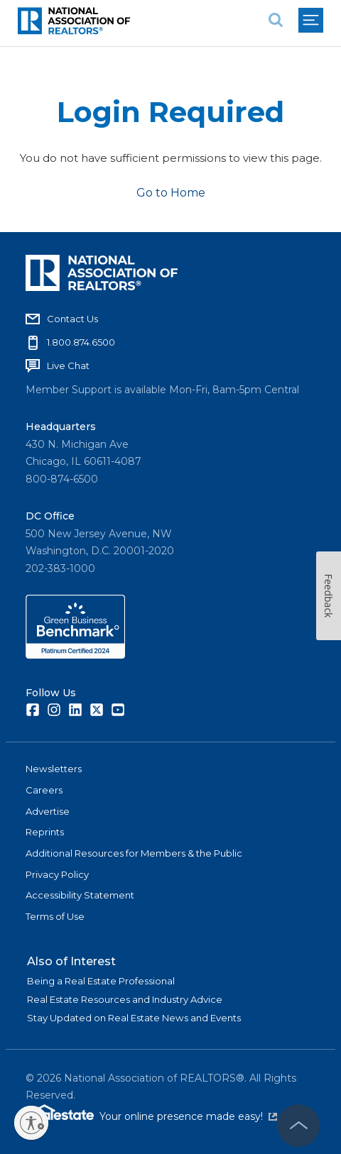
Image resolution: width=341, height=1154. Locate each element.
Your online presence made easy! (188, 1116)
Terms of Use (55, 916)
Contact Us (72, 318)
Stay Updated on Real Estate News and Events (134, 1017)
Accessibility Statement (80, 895)
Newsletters (54, 768)
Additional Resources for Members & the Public (134, 853)
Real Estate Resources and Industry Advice (124, 999)
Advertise (48, 811)
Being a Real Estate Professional (101, 981)
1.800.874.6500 (81, 342)
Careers (44, 790)
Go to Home (170, 192)
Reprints (45, 831)
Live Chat (68, 365)
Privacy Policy (57, 874)
